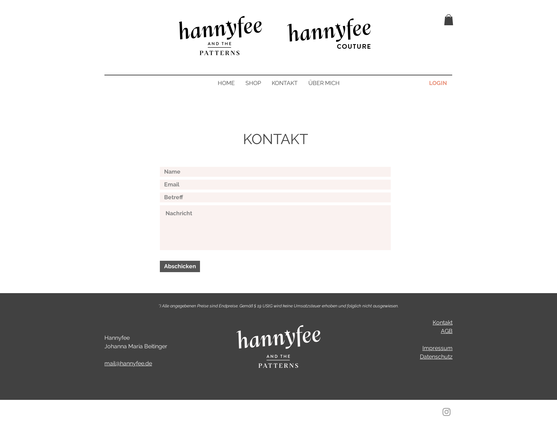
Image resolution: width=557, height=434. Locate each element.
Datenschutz (436, 356)
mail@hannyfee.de (128, 363)
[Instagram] (446, 412)
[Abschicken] (180, 266)
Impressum (437, 348)
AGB (447, 331)
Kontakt (443, 322)
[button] (448, 19)
